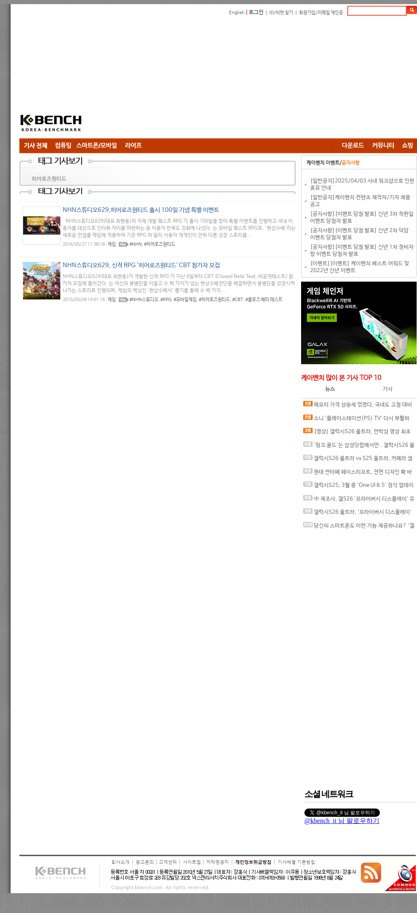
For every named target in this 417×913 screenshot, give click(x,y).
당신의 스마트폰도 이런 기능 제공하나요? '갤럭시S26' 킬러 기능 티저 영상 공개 (359, 527)
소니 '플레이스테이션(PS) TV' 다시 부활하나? (356, 420)
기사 (388, 389)
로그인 (256, 12)
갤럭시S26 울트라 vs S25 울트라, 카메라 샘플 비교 (357, 460)
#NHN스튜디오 (144, 299)
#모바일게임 (185, 299)
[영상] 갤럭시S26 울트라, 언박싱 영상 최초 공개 (357, 433)
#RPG (166, 299)
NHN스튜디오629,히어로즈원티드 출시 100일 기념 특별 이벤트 (141, 209)
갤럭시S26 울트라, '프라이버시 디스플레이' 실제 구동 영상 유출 (357, 513)
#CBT (237, 299)
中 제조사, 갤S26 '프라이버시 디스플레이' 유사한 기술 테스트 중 (359, 500)
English (237, 12)
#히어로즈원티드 (159, 244)
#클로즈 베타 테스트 (264, 299)
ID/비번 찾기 (281, 12)
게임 (112, 244)
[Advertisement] (196, 78)
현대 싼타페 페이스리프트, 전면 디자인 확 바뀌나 (357, 473)
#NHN (136, 244)
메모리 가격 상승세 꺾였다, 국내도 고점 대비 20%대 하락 (357, 406)
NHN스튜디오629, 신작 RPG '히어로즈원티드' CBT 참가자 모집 (141, 265)
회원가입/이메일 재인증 (321, 12)
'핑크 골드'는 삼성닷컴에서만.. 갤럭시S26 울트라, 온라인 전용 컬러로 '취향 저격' (359, 447)
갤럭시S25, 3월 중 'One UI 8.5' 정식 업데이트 (358, 487)
